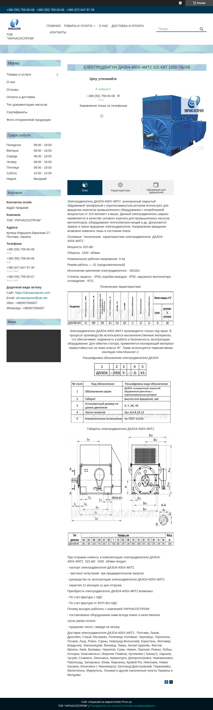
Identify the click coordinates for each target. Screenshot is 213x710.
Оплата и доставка (21, 97)
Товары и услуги (19, 74)
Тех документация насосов (27, 104)
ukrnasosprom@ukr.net (31, 298)
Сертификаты (17, 112)
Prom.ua (127, 701)
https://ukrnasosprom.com (32, 292)
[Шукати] (201, 29)
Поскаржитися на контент (105, 705)
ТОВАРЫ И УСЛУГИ (78, 26)
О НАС (103, 26)
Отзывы (12, 89)
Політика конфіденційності (139, 705)
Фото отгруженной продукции (29, 120)
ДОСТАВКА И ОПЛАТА (127, 26)
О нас (11, 82)
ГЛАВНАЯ (53, 26)
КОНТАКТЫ (58, 32)
